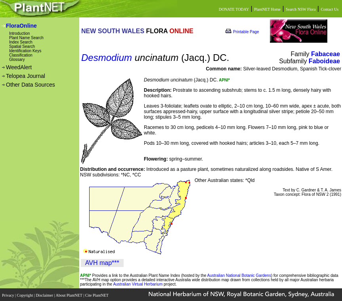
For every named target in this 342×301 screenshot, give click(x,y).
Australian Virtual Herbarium (137, 284)
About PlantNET (69, 294)
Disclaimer (45, 294)
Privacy (8, 294)
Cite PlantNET (97, 294)
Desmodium (106, 57)
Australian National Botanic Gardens (239, 275)
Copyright (25, 294)
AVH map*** (102, 262)
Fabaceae (325, 54)
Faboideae (324, 61)
